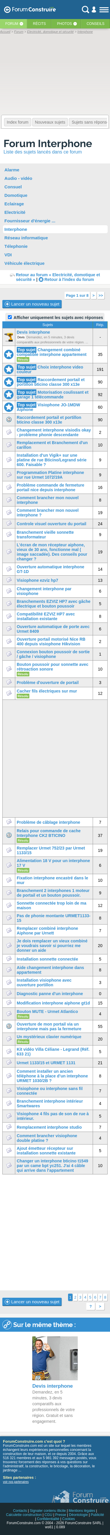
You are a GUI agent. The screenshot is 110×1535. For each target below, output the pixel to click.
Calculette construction (23, 1515)
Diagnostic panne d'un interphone (50, 993)
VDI (8, 254)
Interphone (15, 229)
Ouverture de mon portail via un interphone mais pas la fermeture (49, 1026)
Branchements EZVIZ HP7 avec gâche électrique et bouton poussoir (53, 603)
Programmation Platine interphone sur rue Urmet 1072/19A (50, 475)
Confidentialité (48, 1519)
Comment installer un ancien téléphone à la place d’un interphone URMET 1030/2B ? (52, 1076)
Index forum (17, 122)
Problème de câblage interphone (48, 822)
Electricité (15, 212)
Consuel (13, 186)
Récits (39, 24)
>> (101, 295)
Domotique (15, 195)
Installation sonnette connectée (47, 959)
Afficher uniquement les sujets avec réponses (55, 317)
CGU (49, 1515)
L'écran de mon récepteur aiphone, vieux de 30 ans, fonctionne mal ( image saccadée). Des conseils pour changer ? (52, 552)
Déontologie (78, 1515)
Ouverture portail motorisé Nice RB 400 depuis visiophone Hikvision (51, 641)
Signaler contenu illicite (48, 1511)
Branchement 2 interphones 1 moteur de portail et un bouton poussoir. (53, 893)
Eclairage (14, 203)
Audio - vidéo (18, 178)
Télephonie (16, 246)
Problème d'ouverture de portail (48, 682)
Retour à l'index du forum (69, 279)
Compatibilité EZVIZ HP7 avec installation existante (46, 616)
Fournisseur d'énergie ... (29, 220)
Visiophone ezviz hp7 (37, 580)
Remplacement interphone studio (49, 1127)
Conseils (95, 24)
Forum (11, 24)
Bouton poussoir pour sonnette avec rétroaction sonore (52, 666)
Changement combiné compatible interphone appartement (52, 352)
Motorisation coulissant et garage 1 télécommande (53, 394)
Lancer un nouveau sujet (32, 304)
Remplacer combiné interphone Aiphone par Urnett (47, 930)
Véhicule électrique (24, 263)
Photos (64, 24)
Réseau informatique (26, 237)
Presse (60, 1515)
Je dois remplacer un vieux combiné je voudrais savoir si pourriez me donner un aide (52, 946)
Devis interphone (33, 332)
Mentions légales (82, 1511)
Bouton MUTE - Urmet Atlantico (47, 1011)
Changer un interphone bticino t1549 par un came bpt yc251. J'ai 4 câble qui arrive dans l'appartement (52, 1166)
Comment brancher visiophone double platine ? (47, 1138)
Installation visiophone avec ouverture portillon (44, 982)
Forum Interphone (48, 143)
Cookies (68, 1519)
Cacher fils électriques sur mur (47, 691)
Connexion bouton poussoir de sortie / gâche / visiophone (53, 654)
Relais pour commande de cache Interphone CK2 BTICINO (49, 833)
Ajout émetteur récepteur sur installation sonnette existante (46, 1150)
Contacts (20, 1511)
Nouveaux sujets (50, 122)
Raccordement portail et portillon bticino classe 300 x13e (50, 382)
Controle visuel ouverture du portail (51, 523)
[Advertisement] (55, 1232)
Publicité (97, 1515)
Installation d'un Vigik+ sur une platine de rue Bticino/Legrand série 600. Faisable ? (52, 460)
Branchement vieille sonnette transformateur (45, 534)
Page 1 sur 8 (77, 295)
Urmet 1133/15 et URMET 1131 (46, 1062)
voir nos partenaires (16, 1481)
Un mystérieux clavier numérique (49, 1036)
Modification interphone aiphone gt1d (53, 1003)
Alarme (11, 169)
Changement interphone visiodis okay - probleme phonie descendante (54, 432)
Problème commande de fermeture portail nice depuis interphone (50, 487)
